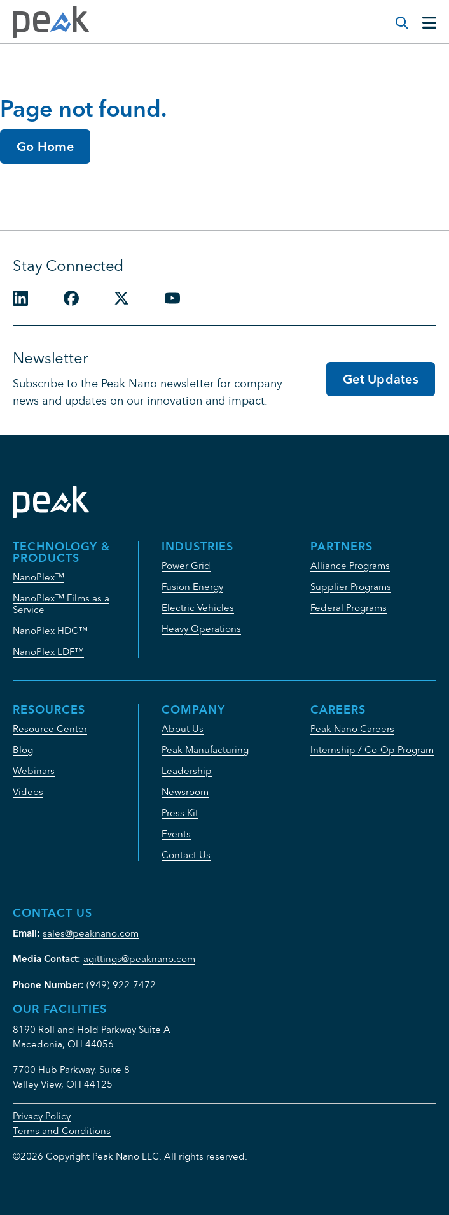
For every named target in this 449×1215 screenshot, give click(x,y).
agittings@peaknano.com (139, 959)
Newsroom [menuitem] (185, 792)
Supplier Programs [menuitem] (350, 586)
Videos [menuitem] (28, 792)
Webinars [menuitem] (34, 771)
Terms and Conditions (62, 1131)
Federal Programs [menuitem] (348, 607)
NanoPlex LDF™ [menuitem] (48, 651)
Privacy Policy (42, 1116)
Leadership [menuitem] (187, 771)
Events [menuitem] (176, 834)
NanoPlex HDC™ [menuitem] (50, 630)
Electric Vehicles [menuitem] (198, 607)
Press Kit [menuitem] (180, 813)
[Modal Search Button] (395, 16)
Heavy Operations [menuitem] (201, 628)
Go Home (45, 146)
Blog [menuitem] (23, 750)
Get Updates (380, 379)
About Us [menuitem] (183, 729)
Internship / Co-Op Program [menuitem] (372, 750)
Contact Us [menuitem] (186, 855)
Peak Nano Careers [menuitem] (352, 729)
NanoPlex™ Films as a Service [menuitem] (61, 603)
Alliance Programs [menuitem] (350, 565)
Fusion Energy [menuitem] (192, 586)
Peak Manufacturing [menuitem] (205, 750)
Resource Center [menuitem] (50, 729)
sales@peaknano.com (91, 933)
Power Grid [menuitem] (186, 565)
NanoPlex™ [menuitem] (38, 577)
